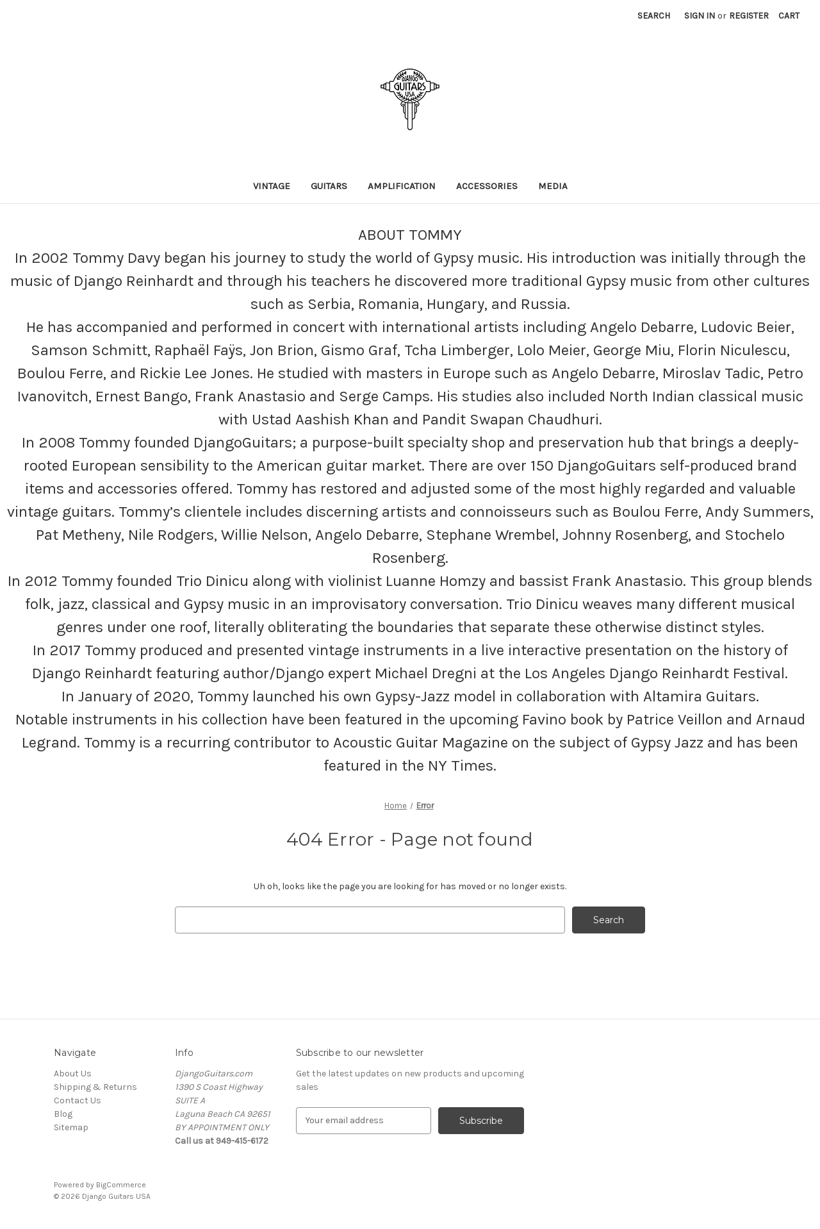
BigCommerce (121, 1184)
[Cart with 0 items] (789, 15)
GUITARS (329, 186)
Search (653, 15)
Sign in (699, 15)
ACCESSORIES (487, 186)
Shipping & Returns (95, 1087)
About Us (73, 1073)
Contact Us (77, 1100)
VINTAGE (271, 186)
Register (749, 15)
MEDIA (553, 186)
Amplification (402, 186)
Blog (63, 1113)
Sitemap (71, 1127)
